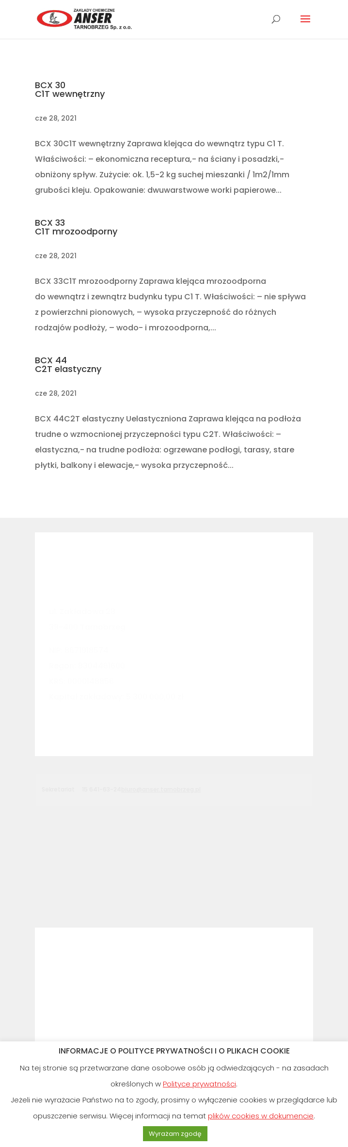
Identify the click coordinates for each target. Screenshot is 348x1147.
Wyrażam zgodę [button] (175, 1133)
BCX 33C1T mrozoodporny (76, 227)
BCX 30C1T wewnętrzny (70, 89)
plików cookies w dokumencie (261, 1116)
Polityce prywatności (199, 1084)
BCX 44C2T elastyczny (68, 364)
